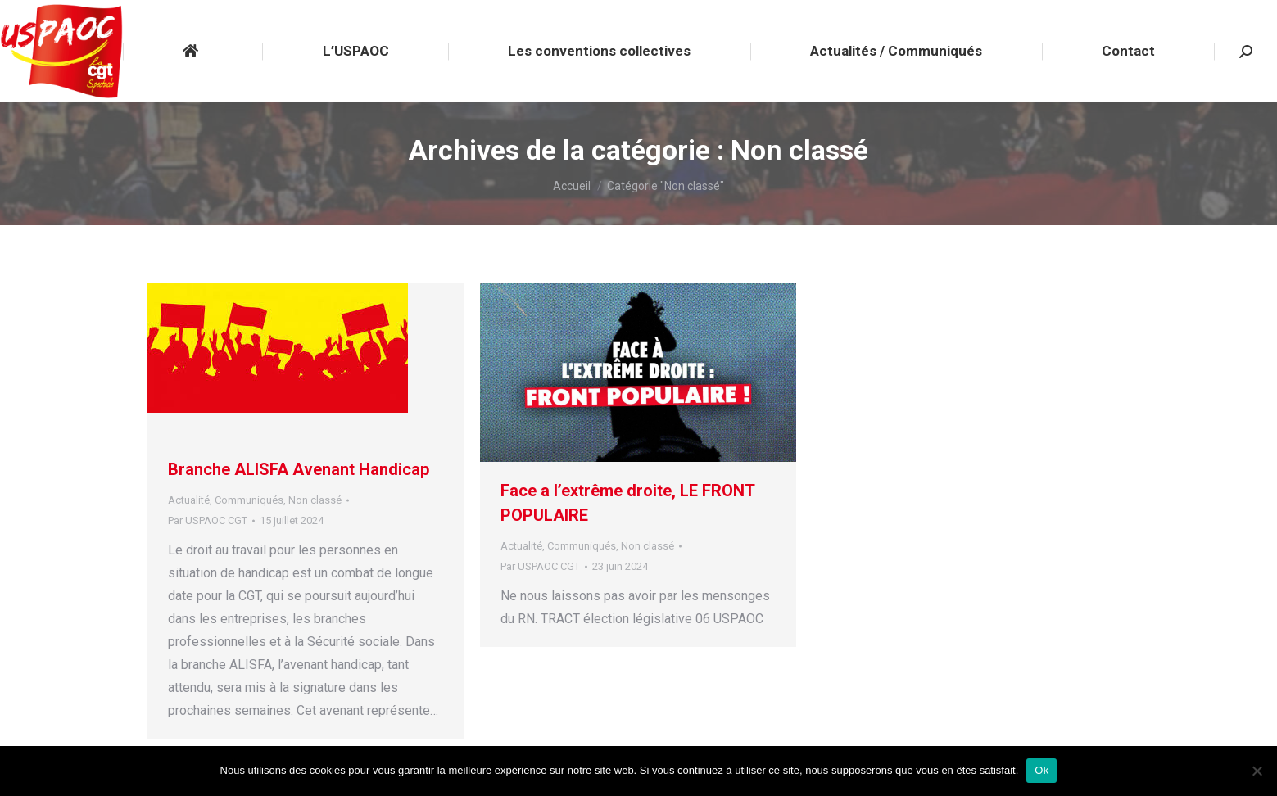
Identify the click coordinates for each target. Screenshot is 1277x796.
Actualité (189, 500)
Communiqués (249, 500)
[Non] (1256, 770)
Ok (1041, 770)
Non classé (315, 500)
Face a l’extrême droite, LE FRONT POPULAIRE (627, 503)
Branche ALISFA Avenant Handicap (298, 469)
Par (207, 520)
